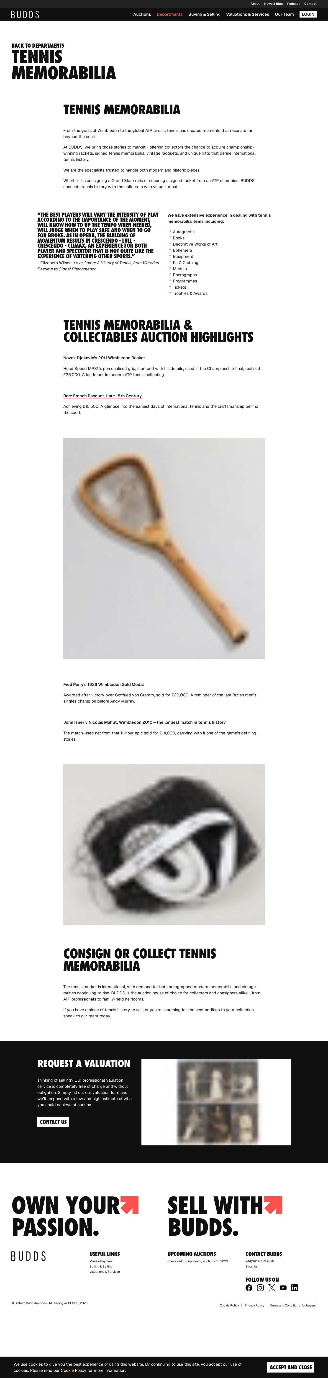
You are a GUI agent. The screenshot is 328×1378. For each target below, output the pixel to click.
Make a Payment (101, 1326)
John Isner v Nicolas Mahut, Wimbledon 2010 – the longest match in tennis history (144, 787)
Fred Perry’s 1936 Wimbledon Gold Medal (103, 749)
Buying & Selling (204, 14)
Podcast (293, 4)
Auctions (142, 14)
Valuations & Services (247, 14)
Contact (310, 4)
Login (308, 14)
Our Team (284, 14)
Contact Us (53, 1187)
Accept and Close (291, 1367)
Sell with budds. (224, 1281)
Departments (170, 14)
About (255, 4)
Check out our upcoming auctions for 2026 (197, 1326)
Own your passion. (74, 1281)
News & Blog (273, 4)
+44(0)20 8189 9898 (260, 1326)
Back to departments (37, 110)
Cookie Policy (73, 1370)
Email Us (252, 1331)
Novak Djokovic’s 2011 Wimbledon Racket (104, 423)
